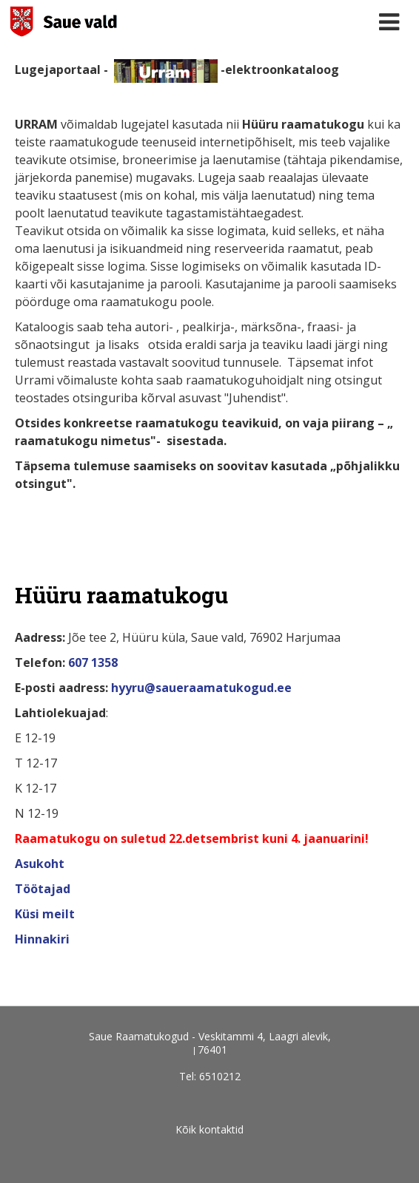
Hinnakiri (42, 939)
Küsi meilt (45, 914)
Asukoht (41, 863)
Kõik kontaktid (209, 1129)
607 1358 (93, 662)
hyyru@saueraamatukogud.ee (201, 687)
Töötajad (44, 889)
